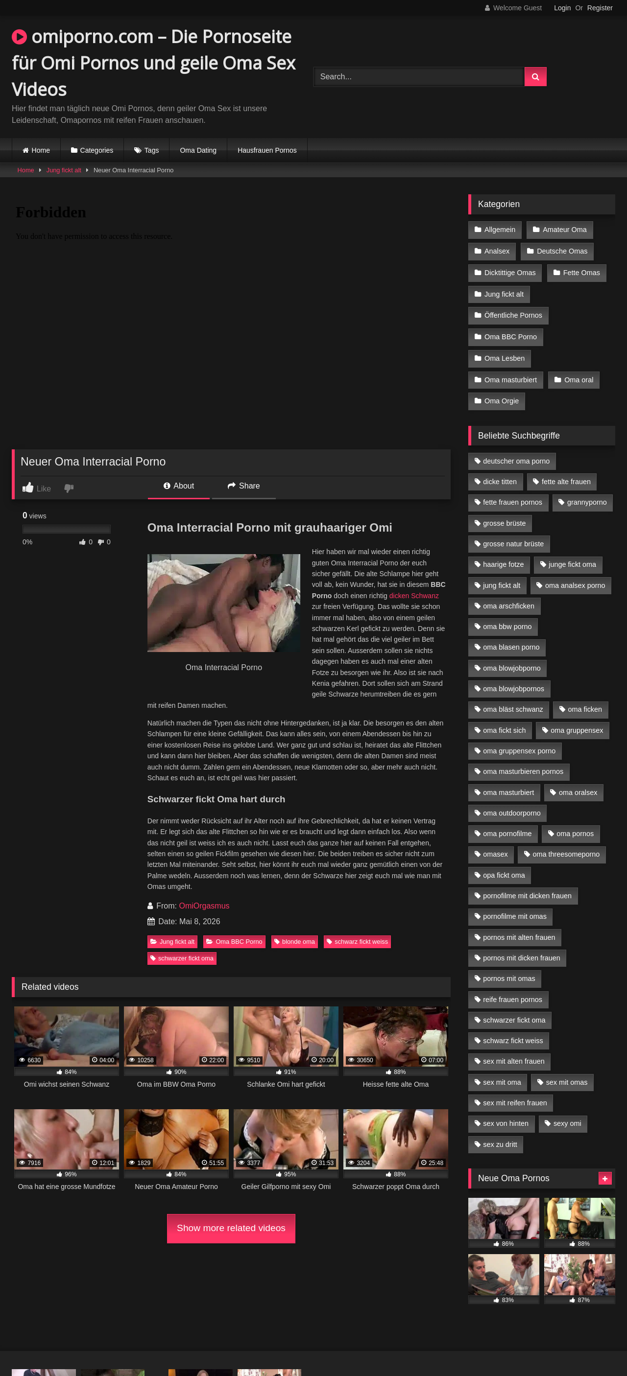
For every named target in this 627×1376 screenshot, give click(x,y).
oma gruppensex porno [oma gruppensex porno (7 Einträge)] (519, 744)
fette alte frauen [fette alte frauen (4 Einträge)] (566, 475)
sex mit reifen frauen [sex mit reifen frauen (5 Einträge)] (515, 1096)
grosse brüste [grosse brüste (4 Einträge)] (504, 517)
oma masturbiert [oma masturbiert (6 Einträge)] (508, 786)
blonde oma (294, 941)
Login (562, 8)
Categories (97, 150)
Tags (152, 150)
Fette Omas (581, 271)
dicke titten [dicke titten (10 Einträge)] (500, 475)
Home (41, 150)
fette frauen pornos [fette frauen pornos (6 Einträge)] (512, 496)
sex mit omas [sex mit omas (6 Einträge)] (567, 1076)
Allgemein (499, 229)
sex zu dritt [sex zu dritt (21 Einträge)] (500, 1138)
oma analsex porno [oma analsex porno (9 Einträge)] (575, 579)
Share (244, 486)
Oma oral (578, 374)
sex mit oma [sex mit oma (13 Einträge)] (502, 1076)
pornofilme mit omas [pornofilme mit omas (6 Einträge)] (515, 910)
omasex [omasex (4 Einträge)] (495, 848)
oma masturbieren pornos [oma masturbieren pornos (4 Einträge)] (523, 765)
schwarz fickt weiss (357, 941)
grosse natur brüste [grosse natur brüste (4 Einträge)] (513, 537)
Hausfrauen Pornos (267, 150)
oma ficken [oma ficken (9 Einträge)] (585, 703)
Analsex (496, 250)
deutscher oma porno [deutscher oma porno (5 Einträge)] (516, 455)
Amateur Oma (564, 229)
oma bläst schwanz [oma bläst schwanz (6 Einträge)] (513, 703)
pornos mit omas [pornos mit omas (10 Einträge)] (509, 972)
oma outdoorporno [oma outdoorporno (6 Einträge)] (512, 807)
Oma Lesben (504, 354)
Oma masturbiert (510, 374)
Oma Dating (198, 150)
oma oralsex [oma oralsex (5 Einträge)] (578, 786)
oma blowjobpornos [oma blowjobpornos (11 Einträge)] (513, 682)
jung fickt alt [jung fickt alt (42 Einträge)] (501, 579)
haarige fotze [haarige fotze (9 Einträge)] (503, 558)
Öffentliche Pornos (513, 312)
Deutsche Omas (561, 250)
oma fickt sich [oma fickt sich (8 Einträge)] (504, 724)
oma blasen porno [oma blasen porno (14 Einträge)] (511, 641)
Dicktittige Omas (510, 271)
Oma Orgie (501, 395)
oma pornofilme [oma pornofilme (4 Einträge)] (507, 827)
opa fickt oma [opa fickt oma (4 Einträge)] (504, 869)
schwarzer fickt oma (182, 958)
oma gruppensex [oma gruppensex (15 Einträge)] (577, 724)
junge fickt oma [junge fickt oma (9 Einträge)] (572, 558)
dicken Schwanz (414, 596)
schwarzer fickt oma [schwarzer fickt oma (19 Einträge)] (514, 1014)
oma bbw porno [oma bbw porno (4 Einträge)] (507, 620)
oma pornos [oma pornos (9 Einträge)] (575, 827)
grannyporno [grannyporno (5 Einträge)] (587, 496)
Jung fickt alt (64, 170)
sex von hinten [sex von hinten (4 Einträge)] (506, 1117)
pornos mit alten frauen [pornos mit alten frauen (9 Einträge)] (519, 931)
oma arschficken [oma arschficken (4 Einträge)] (508, 600)
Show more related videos (231, 1228)
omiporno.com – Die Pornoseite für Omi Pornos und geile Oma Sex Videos (153, 62)
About (179, 486)
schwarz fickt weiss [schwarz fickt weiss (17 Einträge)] (513, 1034)
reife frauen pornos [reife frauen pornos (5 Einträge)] (512, 993)
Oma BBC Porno (234, 941)
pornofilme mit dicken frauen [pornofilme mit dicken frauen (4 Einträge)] (527, 889)
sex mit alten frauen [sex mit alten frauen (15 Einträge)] (514, 1055)
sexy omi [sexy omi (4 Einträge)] (567, 1117)
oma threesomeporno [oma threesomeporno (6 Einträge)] (566, 848)
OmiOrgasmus (204, 906)
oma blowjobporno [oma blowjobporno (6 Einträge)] (512, 662)
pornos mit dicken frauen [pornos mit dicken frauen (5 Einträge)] (521, 952)
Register (600, 8)
